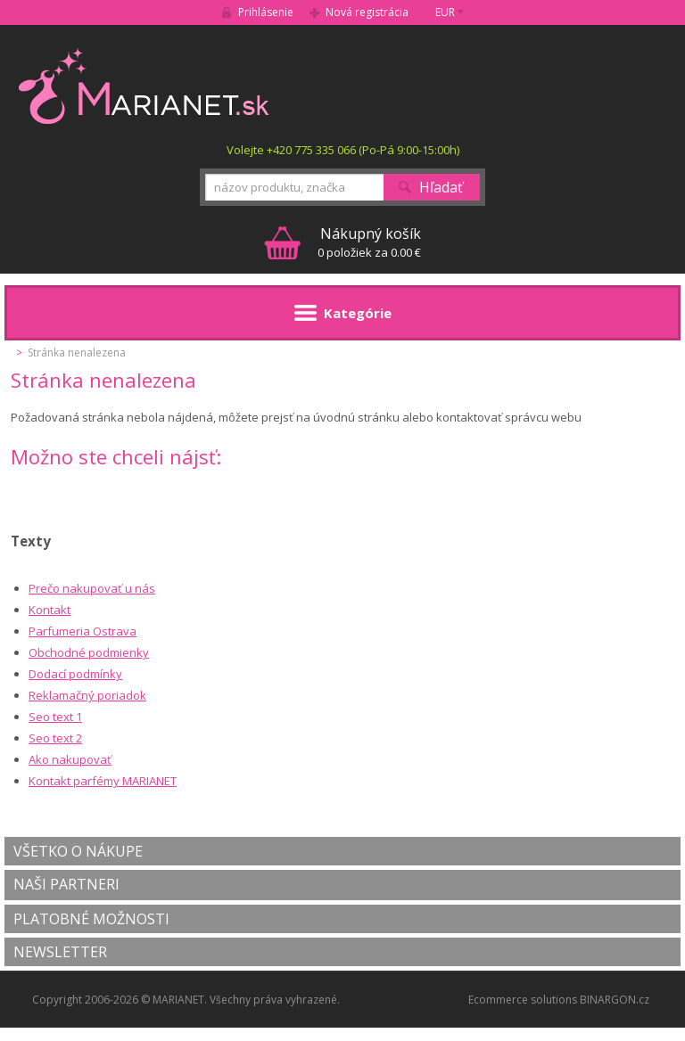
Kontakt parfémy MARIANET (103, 781)
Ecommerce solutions (522, 999)
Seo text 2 (55, 738)
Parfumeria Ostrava (82, 631)
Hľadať (441, 187)
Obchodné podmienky (89, 652)
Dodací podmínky (75, 674)
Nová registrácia (367, 12)
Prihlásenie (265, 12)
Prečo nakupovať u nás (92, 588)
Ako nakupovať (70, 759)
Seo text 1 (55, 717)
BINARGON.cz (614, 999)
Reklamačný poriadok (87, 695)
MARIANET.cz (145, 85)
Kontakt (49, 610)
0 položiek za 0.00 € (369, 242)
